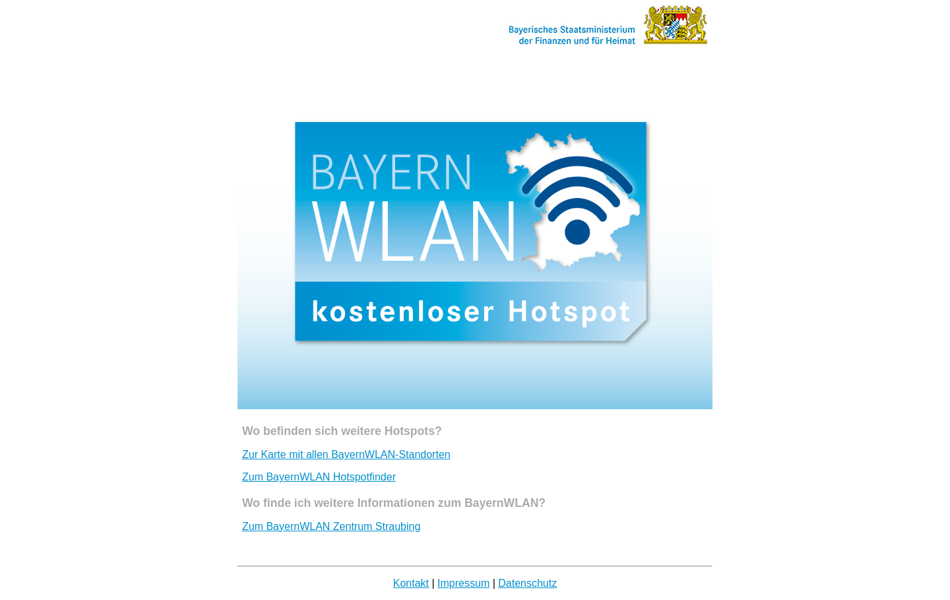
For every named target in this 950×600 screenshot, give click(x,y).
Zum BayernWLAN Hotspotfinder (319, 477)
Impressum (463, 583)
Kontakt (411, 583)
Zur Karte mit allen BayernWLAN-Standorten (346, 454)
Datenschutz (527, 583)
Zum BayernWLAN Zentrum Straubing (331, 526)
